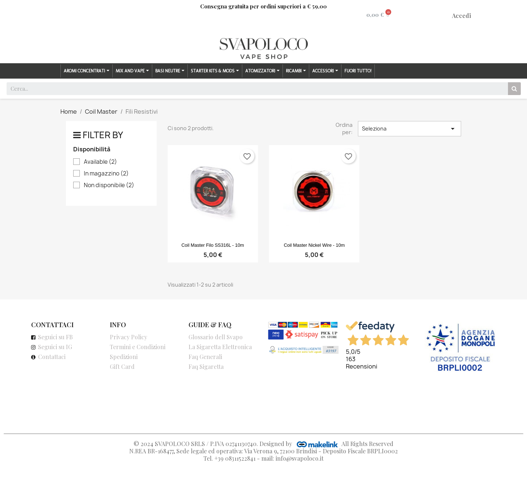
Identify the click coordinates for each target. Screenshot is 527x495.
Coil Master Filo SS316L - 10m (213, 245)
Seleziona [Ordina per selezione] (409, 128)
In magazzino (106, 173)
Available (100, 162)
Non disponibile (109, 185)
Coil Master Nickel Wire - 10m (314, 245)
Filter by (103, 135)
